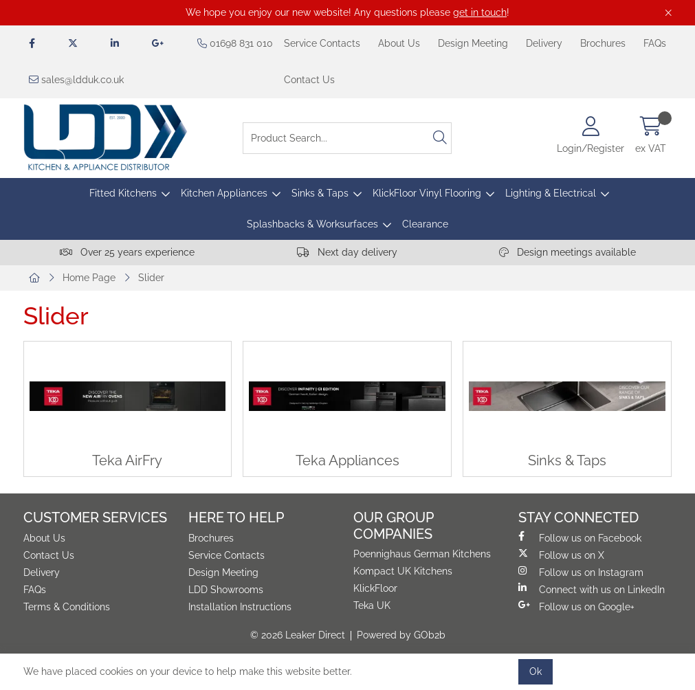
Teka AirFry (127, 461)
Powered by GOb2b (401, 635)
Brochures (603, 43)
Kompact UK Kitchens (402, 571)
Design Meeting (473, 43)
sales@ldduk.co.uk (76, 79)
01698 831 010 (235, 43)
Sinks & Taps (320, 193)
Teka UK (371, 605)
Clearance (425, 224)
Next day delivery (347, 252)
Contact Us (309, 79)
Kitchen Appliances (224, 193)
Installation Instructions (239, 606)
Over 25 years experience (127, 252)
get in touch (480, 12)
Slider (151, 277)
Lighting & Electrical (550, 193)
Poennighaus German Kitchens (422, 553)
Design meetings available (567, 252)
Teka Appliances (347, 461)
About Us (399, 43)
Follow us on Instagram (580, 572)
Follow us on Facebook (579, 537)
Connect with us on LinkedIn (591, 589)
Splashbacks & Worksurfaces (312, 224)
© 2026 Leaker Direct (297, 635)
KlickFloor (375, 588)
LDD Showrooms (225, 589)
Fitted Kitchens (123, 193)
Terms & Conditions (66, 606)
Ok (535, 671)
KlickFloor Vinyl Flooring (427, 193)
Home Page (89, 277)
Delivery (544, 43)
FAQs (654, 43)
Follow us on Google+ (576, 606)
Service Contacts (322, 43)
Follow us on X (561, 554)
